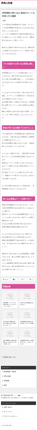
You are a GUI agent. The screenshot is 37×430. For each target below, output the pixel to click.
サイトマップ (8, 411)
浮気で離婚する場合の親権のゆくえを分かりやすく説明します (9, 342)
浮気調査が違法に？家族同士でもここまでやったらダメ (27, 342)
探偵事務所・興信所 (10, 371)
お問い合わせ (8, 407)
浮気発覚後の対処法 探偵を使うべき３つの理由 (27, 322)
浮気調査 (6, 380)
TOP (8, 395)
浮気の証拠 (7, 376)
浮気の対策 (6, 3)
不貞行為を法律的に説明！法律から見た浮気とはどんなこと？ (9, 323)
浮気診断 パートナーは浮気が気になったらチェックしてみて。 (9, 304)
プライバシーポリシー (11, 416)
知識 (4, 20)
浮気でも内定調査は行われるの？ (27, 303)
